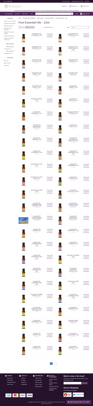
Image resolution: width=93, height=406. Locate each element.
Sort (68, 27)
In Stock (8, 48)
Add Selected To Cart (79, 402)
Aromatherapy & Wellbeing (7, 29)
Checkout (87, 1)
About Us (6, 60)
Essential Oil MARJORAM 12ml (36, 321)
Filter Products (10, 43)
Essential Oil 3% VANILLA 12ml (36, 86)
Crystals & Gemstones (9, 35)
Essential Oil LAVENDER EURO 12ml (36, 257)
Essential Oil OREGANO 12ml (73, 347)
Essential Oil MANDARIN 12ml (73, 308)
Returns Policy (7, 63)
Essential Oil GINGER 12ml (37, 230)
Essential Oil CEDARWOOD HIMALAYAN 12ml (73, 139)
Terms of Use (38, 378)
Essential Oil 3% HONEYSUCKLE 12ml (73, 48)
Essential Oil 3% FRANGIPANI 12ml (73, 34)
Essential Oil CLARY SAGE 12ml (37, 177)
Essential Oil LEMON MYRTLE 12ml (37, 295)
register (49, 35)
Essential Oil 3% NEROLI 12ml (36, 73)
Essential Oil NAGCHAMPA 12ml (73, 334)
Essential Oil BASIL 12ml (36, 99)
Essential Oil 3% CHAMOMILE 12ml (36, 34)
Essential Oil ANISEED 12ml (73, 86)
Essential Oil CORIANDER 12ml (73, 164)
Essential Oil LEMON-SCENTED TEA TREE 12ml (36, 309)
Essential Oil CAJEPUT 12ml (73, 125)
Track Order (10, 380)
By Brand (17, 13)
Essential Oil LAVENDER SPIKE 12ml (73, 296)
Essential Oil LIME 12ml (73, 282)
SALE (31, 13)
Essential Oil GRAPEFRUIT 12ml (73, 230)
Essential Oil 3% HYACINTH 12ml (36, 60)
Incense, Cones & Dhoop (10, 21)
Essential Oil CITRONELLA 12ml (36, 151)
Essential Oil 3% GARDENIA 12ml (36, 47)
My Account (10, 378)
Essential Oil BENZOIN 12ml (73, 99)
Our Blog (23, 380)
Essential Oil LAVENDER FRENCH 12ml (73, 270)
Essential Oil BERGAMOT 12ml (36, 112)
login (51, 33)
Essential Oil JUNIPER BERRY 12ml (37, 244)
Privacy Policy (38, 380)
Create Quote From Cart (77, 1)
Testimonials (24, 384)
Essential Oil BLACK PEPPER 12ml (73, 112)
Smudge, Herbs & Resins (10, 23)
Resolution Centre (11, 382)
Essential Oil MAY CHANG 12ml (73, 321)
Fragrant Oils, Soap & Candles (9, 32)
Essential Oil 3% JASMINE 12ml (73, 60)
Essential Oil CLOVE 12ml (37, 164)
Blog (77, 13)
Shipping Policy (38, 386)
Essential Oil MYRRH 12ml (37, 334)
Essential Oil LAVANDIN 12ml (73, 243)
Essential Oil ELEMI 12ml (36, 190)
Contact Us (64, 6)
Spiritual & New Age (8, 25)
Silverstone (8, 53)
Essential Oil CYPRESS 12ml (73, 177)
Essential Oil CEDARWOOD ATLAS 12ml (36, 126)
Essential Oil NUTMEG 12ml (36, 347)
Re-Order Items (66, 1)
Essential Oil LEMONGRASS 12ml (36, 270)
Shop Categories (9, 13)
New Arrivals (25, 13)
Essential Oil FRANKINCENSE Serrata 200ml (37, 217)
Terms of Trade (38, 384)
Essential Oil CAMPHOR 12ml (36, 138)
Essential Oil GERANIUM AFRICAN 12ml (73, 217)
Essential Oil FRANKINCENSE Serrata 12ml (73, 204)
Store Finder (10, 384)
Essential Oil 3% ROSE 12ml (73, 73)
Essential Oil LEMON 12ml (73, 256)
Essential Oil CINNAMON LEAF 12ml (73, 152)
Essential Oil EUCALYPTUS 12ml (73, 190)
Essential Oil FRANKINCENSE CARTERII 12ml (37, 204)
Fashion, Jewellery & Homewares (9, 39)
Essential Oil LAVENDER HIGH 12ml (37, 283)
